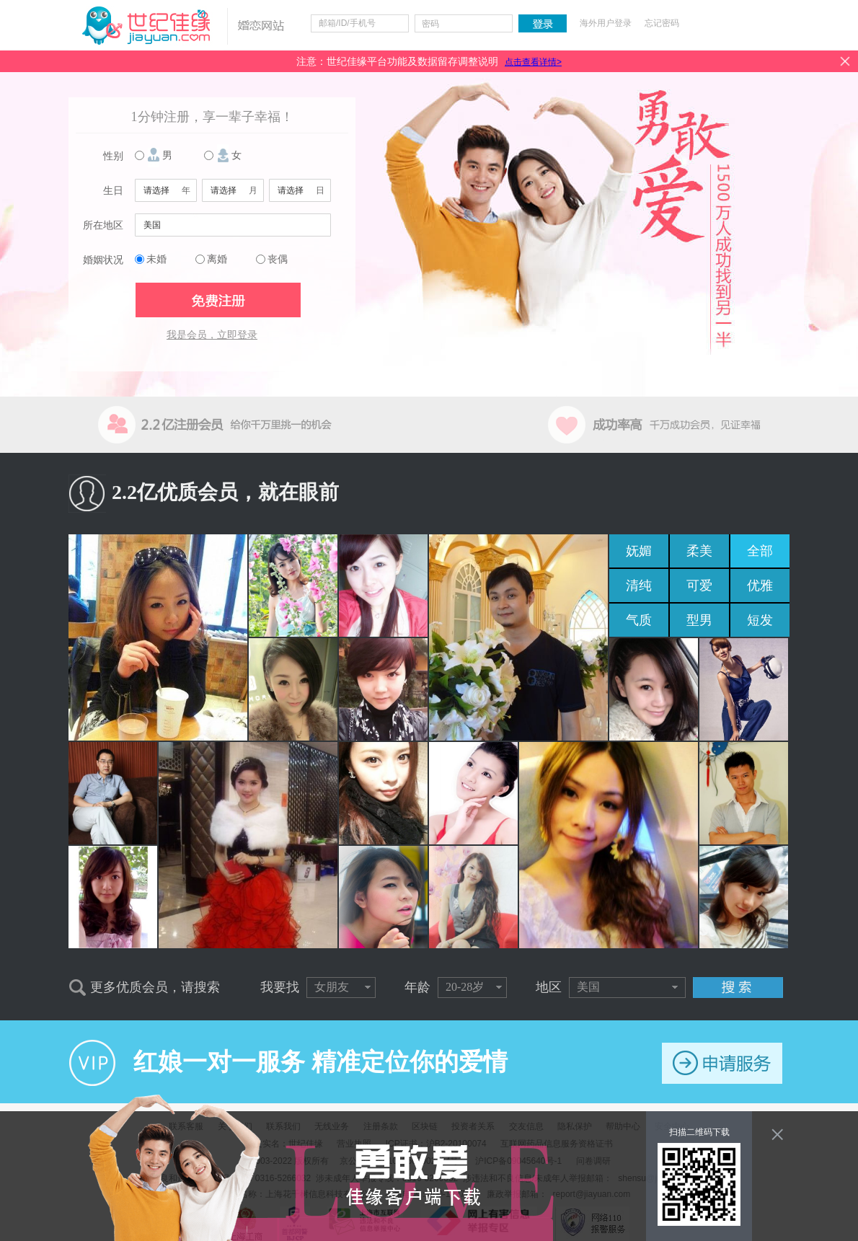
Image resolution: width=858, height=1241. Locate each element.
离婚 (217, 259)
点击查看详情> (533, 62)
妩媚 (639, 551)
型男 (699, 620)
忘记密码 (662, 23)
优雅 (760, 585)
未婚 (156, 259)
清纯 (639, 585)
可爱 (699, 585)
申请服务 (722, 1063)
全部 (760, 551)
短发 (760, 620)
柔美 (699, 551)
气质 (639, 620)
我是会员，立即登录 (212, 335)
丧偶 (277, 259)
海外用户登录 (606, 23)
